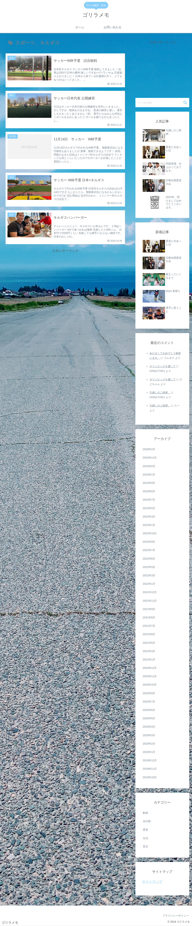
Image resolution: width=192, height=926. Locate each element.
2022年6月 (149, 558)
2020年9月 (149, 693)
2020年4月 (149, 726)
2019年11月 (150, 768)
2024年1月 (149, 474)
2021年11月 (150, 600)
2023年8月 (149, 491)
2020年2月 (149, 743)
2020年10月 (150, 684)
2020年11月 (150, 676)
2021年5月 (149, 642)
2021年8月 (149, 617)
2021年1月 (149, 659)
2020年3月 (149, 735)
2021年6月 (149, 634)
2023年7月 (149, 499)
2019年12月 (150, 760)
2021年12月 (150, 592)
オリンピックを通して (163, 366)
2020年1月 (149, 752)
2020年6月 (149, 709)
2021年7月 (149, 625)
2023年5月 (149, 508)
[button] (185, 102)
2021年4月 (149, 651)
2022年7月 (149, 550)
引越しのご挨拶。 (160, 392)
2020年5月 (149, 718)
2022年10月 (150, 533)
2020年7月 (149, 701)
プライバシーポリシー (176, 915)
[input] (162, 102)
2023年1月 (149, 524)
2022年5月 (149, 567)
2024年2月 (149, 466)
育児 (145, 846)
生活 (145, 838)
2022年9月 (149, 541)
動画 (145, 812)
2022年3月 (149, 575)
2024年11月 (150, 457)
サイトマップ (152, 882)
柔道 (145, 829)
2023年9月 (149, 482)
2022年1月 (149, 583)
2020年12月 (150, 667)
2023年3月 (149, 516)
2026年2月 (149, 449)
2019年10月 (150, 777)
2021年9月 (149, 609)
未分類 (147, 821)
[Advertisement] (65, 280)
